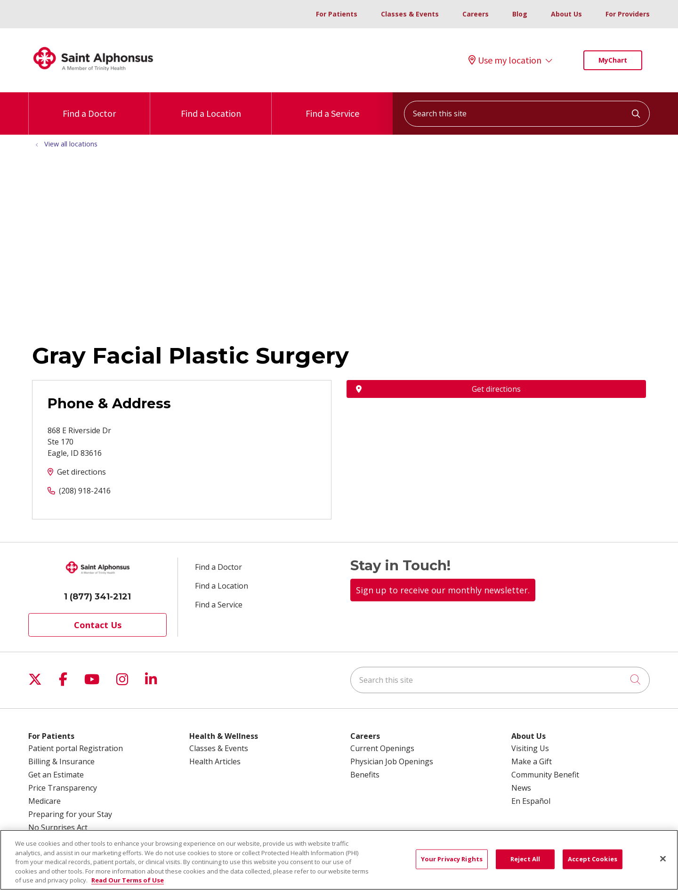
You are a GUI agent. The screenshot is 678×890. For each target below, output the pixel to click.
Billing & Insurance (61, 761)
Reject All (525, 863)
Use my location (504, 60)
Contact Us (97, 625)
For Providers (627, 13)
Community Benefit (545, 774)
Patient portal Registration (75, 748)
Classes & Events (410, 13)
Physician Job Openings (391, 761)
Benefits (364, 774)
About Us (566, 13)
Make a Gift (531, 761)
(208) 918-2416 (85, 490)
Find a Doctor (89, 105)
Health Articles (215, 761)
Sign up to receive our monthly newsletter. (443, 590)
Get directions (81, 472)
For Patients (336, 13)
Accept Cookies (592, 863)
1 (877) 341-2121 (97, 596)
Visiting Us (530, 748)
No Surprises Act (58, 827)
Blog (519, 13)
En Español (530, 801)
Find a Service (332, 105)
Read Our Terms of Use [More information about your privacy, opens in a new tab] (127, 885)
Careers (475, 13)
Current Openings (382, 748)
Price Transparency (62, 788)
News (521, 788)
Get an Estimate (56, 774)
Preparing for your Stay (70, 814)
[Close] (663, 863)
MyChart (612, 60)
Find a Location (211, 105)
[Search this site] (527, 114)
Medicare (44, 801)
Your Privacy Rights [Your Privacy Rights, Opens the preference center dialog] (452, 863)
